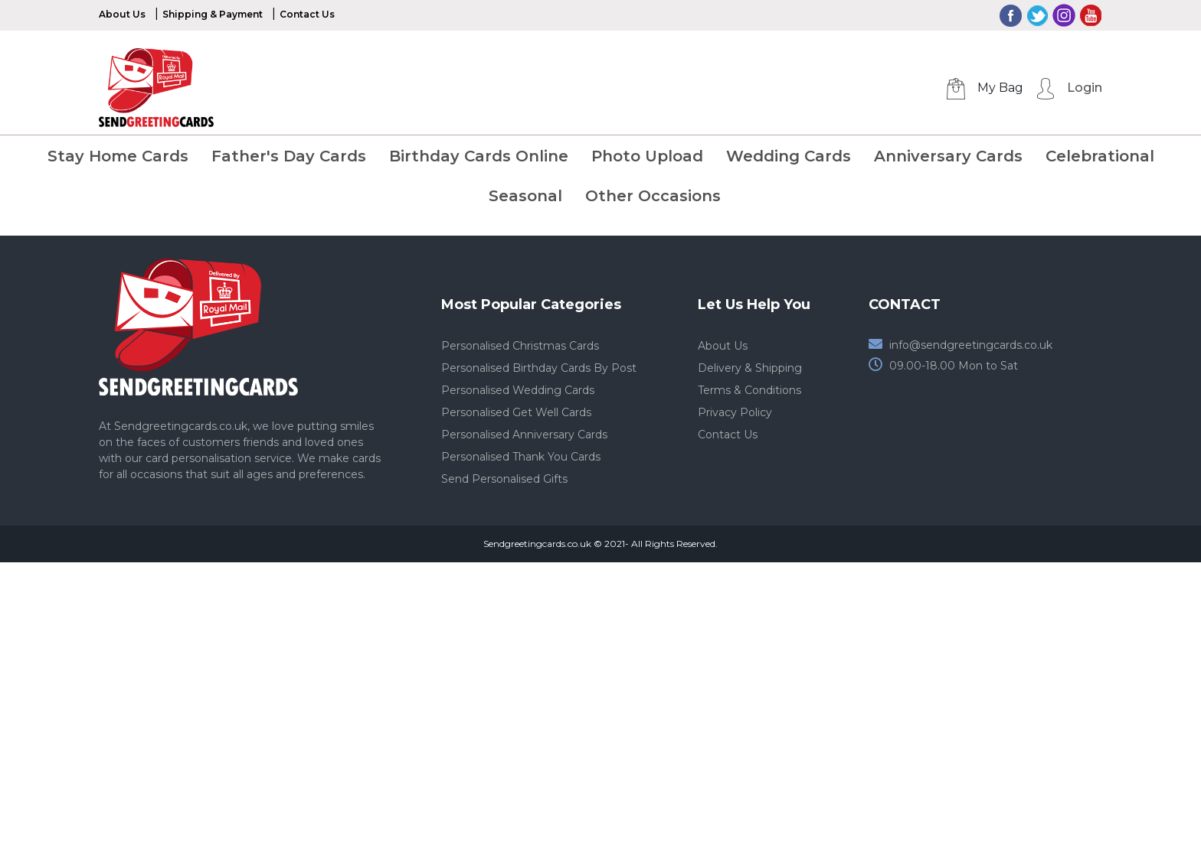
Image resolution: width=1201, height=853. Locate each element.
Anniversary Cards (948, 156)
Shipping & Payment (212, 14)
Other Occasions (653, 196)
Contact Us (307, 14)
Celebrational (1100, 156)
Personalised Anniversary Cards (524, 434)
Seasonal (525, 196)
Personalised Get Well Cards (516, 412)
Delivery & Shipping (750, 368)
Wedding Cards (788, 156)
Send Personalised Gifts (504, 479)
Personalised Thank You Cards (520, 457)
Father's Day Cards (288, 156)
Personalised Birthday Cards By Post (538, 368)
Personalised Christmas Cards (520, 346)
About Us (122, 14)
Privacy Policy (735, 412)
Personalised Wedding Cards (517, 390)
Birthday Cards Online (478, 156)
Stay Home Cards (117, 156)
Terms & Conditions (749, 390)
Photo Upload (647, 156)
